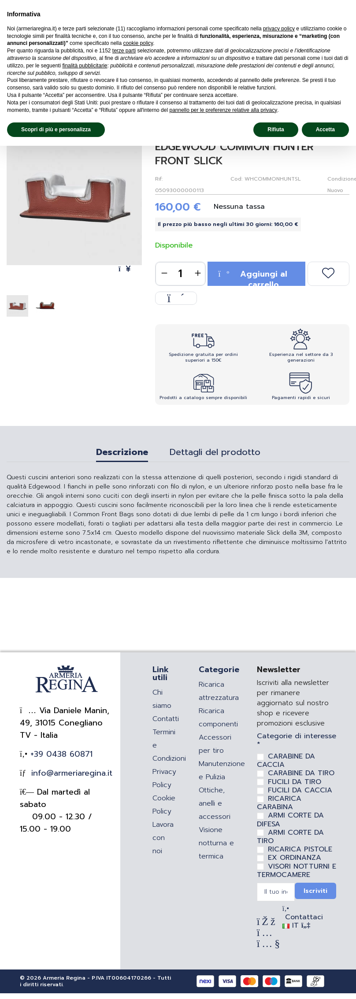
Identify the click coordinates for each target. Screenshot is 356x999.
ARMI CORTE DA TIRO (290, 836)
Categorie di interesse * (296, 740)
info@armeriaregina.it (70, 773)
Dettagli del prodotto (215, 453)
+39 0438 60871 (60, 754)
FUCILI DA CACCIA (300, 790)
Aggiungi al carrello (252, 277)
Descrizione (122, 453)
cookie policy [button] (138, 43)
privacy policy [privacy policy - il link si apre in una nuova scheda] (279, 29)
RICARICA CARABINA (279, 802)
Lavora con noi (163, 837)
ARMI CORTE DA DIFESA (290, 819)
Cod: (236, 179)
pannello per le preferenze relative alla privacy (223, 110)
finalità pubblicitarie (84, 66)
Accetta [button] (325, 129)
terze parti (124, 51)
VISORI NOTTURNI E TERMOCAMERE (296, 870)
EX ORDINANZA (294, 857)
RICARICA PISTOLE (300, 849)
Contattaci (302, 917)
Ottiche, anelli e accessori (214, 803)
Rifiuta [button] (275, 129)
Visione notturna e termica (216, 843)
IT (296, 925)
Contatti (165, 719)
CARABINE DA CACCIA (286, 760)
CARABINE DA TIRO (301, 773)
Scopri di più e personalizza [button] (56, 129)
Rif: (159, 179)
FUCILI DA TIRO (294, 782)
